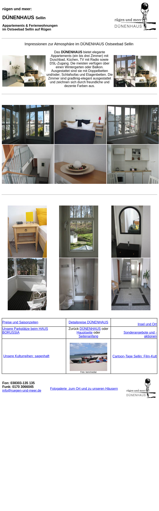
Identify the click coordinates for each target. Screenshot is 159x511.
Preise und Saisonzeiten (20, 322)
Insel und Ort (147, 324)
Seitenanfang (88, 336)
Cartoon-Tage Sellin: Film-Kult (134, 356)
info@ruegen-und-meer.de (21, 390)
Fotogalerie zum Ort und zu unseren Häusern (84, 388)
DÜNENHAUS (90, 329)
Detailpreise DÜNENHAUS (88, 322)
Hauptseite (85, 332)
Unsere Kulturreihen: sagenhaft (26, 356)
